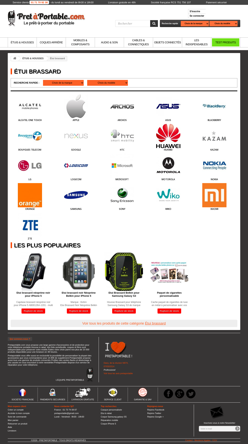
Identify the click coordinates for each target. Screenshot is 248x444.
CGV (214, 440)
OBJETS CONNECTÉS (167, 42)
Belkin (83, 302)
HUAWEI (168, 149)
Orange (30, 209)
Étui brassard (155, 323)
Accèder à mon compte (19, 413)
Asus (168, 120)
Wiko (168, 209)
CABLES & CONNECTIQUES (138, 42)
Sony (122, 209)
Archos (122, 120)
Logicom (76, 179)
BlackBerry (214, 120)
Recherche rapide (170, 23)
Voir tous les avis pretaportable (118, 373)
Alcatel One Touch (30, 120)
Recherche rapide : (26, 82)
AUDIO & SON (109, 42)
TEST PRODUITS (225, 42)
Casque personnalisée (111, 410)
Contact (189, 440)
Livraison (12, 430)
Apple (76, 120)
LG (29, 179)
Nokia (214, 179)
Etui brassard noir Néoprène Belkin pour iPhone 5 (79, 294)
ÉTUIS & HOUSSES (22, 42)
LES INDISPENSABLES (197, 42)
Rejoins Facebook (155, 410)
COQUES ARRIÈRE (51, 42)
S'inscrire (195, 11)
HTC (122, 149)
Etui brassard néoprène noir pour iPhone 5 (33, 294)
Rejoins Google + (155, 417)
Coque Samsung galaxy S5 (114, 417)
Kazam (214, 149)
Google (76, 149)
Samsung (76, 209)
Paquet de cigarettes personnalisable (169, 294)
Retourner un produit (17, 424)
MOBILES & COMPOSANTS (80, 42)
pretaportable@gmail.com (66, 413)
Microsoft (122, 179)
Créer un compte (16, 410)
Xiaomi (214, 209)
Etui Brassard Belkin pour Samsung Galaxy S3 (124, 294)
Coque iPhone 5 (108, 424)
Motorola (168, 179)
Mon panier (13, 420)
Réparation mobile (109, 420)
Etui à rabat (106, 413)
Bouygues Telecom (29, 149)
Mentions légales (203, 440)
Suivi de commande (17, 417)
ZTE (30, 238)
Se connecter (197, 16)
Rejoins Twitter (154, 413)
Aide (10, 427)
